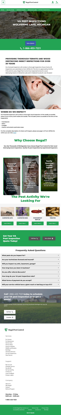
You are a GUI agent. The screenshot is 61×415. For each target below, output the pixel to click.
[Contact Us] (38, 409)
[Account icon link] (53, 2)
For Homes (9, 339)
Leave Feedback (10, 373)
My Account (9, 364)
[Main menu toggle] (3, 2)
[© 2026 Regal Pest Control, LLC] (21, 408)
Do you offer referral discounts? (14, 272)
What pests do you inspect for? (13, 255)
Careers (8, 387)
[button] (30, 255)
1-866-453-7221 (15, 312)
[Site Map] (46, 409)
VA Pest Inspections (11, 353)
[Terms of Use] (34, 408)
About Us (8, 383)
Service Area (9, 343)
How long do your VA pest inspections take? (18, 276)
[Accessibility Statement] (19, 409)
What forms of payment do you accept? (17, 280)
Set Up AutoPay (10, 370)
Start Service (9, 355)
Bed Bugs (8, 350)
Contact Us (9, 371)
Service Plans (9, 344)
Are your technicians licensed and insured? (18, 259)
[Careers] (29, 409)
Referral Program (10, 389)
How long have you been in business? (16, 268)
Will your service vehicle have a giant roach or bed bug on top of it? (27, 284)
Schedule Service (10, 366)
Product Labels (10, 375)
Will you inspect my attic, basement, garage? (19, 264)
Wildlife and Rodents (11, 348)
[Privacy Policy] (45, 408)
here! (14, 132)
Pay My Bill (8, 368)
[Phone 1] (57, 2)
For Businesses (10, 341)
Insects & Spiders (10, 346)
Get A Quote (30, 413)
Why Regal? (9, 385)
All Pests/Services (10, 351)
